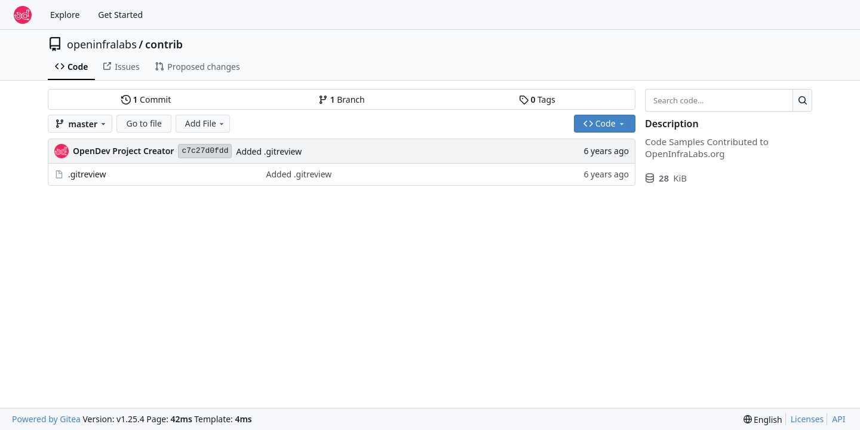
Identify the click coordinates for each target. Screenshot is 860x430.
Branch (341, 99)
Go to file (143, 123)
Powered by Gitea (46, 419)
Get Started (120, 14)
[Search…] (802, 100)
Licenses (807, 419)
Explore (64, 14)
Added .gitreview (269, 151)
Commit (146, 99)
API (838, 419)
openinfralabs (102, 44)
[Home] (22, 15)
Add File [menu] (205, 123)
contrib (164, 44)
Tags (537, 99)
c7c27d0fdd (205, 150)
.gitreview (87, 174)
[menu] (763, 419)
